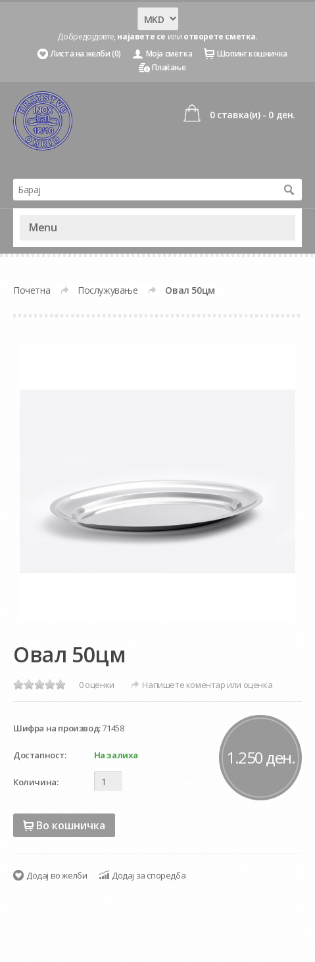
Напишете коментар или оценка (207, 685)
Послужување (108, 290)
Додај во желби (56, 875)
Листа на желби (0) (86, 53)
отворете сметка (219, 36)
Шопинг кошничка (252, 53)
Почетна (31, 290)
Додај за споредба (148, 875)
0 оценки (96, 685)
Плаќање (168, 67)
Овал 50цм (189, 290)
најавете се (141, 36)
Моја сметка (169, 53)
